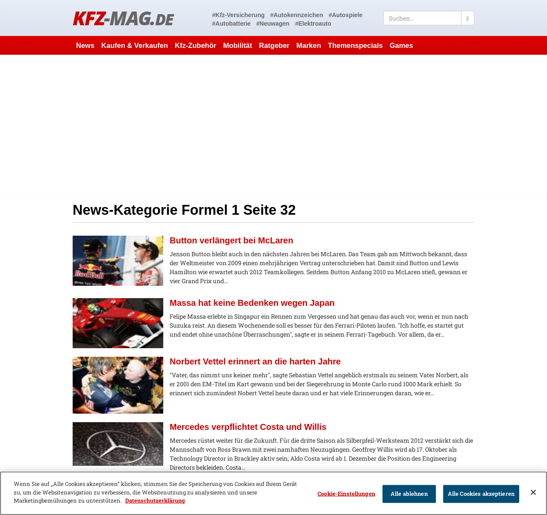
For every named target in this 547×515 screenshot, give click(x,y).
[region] (273, 493)
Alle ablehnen (409, 493)
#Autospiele (345, 15)
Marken (309, 45)
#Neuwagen (273, 23)
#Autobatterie (231, 23)
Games (401, 45)
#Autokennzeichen (296, 15)
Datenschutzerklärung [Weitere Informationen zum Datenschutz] (155, 500)
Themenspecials (355, 45)
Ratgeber (274, 45)
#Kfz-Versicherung (238, 15)
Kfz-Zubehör (195, 45)
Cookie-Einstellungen (346, 493)
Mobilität (237, 45)
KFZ (123, 18)
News (85, 45)
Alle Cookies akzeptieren (481, 493)
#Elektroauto (313, 23)
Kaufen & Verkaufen (134, 45)
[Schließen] (533, 492)
